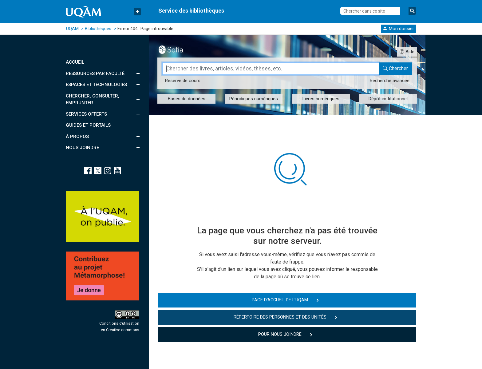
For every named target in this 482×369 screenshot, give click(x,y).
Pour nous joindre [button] (280, 334)
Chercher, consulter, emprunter (92, 99)
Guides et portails (88, 125)
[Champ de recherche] (270, 68)
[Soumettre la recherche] (412, 11)
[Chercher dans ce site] (370, 11)
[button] (398, 28)
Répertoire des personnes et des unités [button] (280, 317)
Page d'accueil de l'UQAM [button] (280, 300)
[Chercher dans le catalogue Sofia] (395, 68)
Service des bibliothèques (191, 10)
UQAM (72, 28)
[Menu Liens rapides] (137, 11)
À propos (77, 136)
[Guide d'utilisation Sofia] (407, 51)
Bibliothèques (98, 28)
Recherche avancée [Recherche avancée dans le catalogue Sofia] (389, 80)
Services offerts (86, 114)
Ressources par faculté (95, 73)
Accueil (75, 62)
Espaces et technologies (96, 84)
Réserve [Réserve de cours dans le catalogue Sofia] (182, 80)
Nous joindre (82, 147)
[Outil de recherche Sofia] (176, 49)
